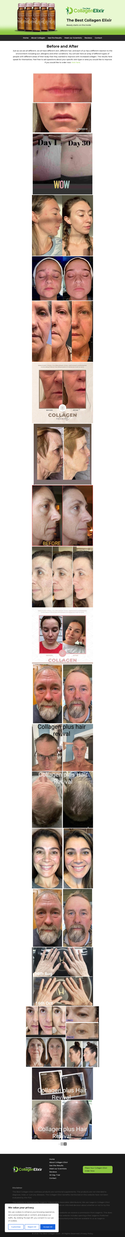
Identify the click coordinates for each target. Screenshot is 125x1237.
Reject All (32, 1227)
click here (75, 62)
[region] (32, 1218)
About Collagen (38, 38)
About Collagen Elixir (58, 1162)
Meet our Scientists (73, 38)
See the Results (55, 38)
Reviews (88, 38)
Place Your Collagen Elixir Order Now (96, 1169)
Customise (16, 1227)
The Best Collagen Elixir (50, 1233)
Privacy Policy (87, 1233)
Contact (98, 38)
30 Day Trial (54, 1175)
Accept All (47, 1227)
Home (25, 38)
